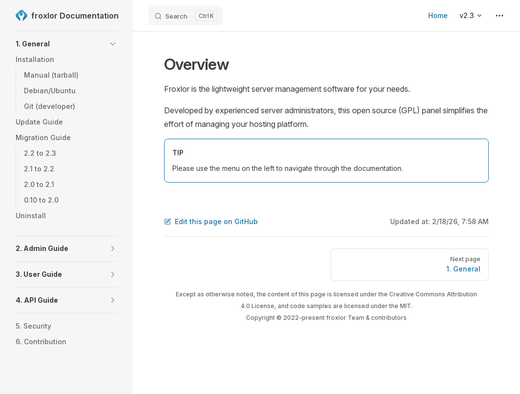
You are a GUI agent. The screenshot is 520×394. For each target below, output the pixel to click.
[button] (113, 44)
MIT (405, 306)
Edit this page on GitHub (211, 221)
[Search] (185, 15)
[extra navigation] (499, 15)
